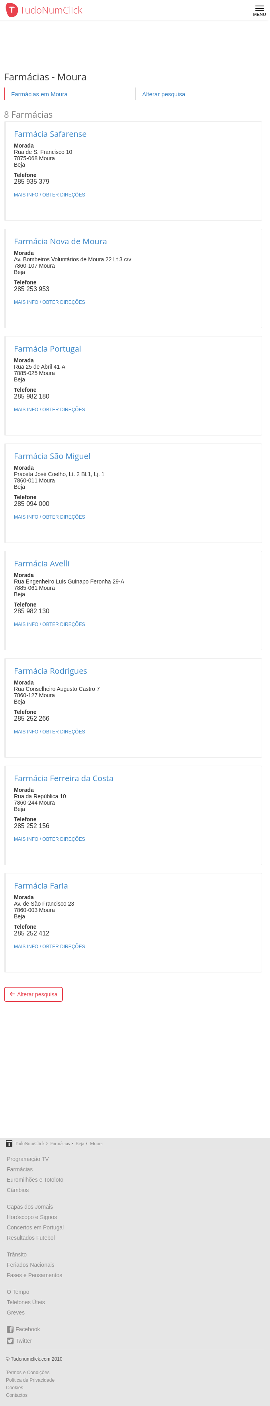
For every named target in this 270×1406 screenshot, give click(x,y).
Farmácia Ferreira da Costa (63, 778)
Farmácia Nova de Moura (60, 241)
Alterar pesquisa (163, 94)
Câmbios (18, 1190)
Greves (16, 1312)
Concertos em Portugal (35, 1227)
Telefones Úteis (26, 1302)
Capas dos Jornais (30, 1207)
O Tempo (18, 1292)
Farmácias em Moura (39, 94)
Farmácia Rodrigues (50, 670)
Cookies (14, 1387)
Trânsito (17, 1254)
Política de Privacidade (30, 1380)
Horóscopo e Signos (32, 1217)
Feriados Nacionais (31, 1265)
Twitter (19, 1341)
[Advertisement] (135, 1072)
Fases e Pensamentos (34, 1275)
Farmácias (20, 1169)
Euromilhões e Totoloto (35, 1180)
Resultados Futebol (31, 1238)
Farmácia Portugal (47, 348)
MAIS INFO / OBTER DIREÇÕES (49, 195)
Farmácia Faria (41, 885)
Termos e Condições (27, 1372)
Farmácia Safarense (50, 133)
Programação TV (28, 1159)
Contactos (16, 1395)
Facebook (23, 1329)
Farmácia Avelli (41, 563)
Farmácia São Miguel (52, 456)
